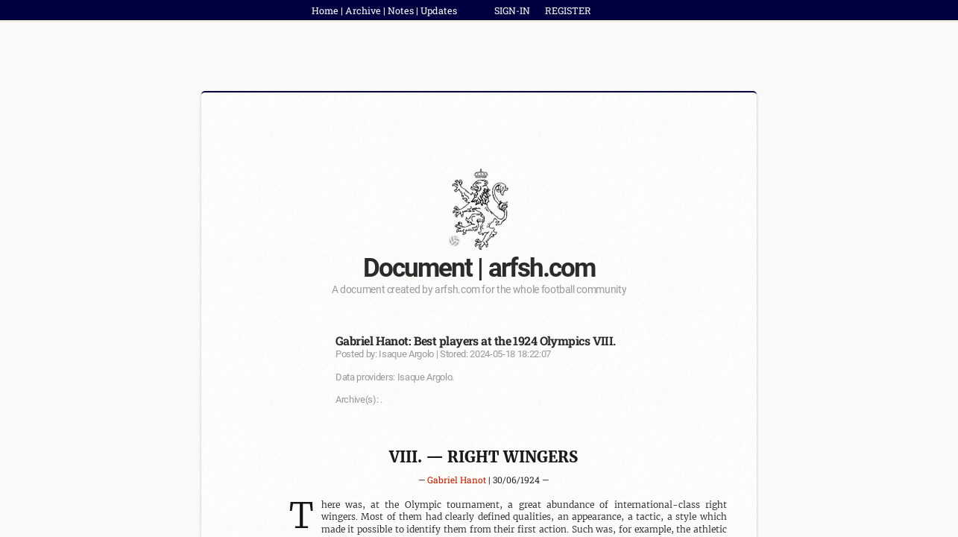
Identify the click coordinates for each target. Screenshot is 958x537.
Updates (438, 10)
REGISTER (568, 10)
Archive (363, 10)
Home (325, 10)
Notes (401, 10)
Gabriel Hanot (456, 480)
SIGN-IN (512, 10)
